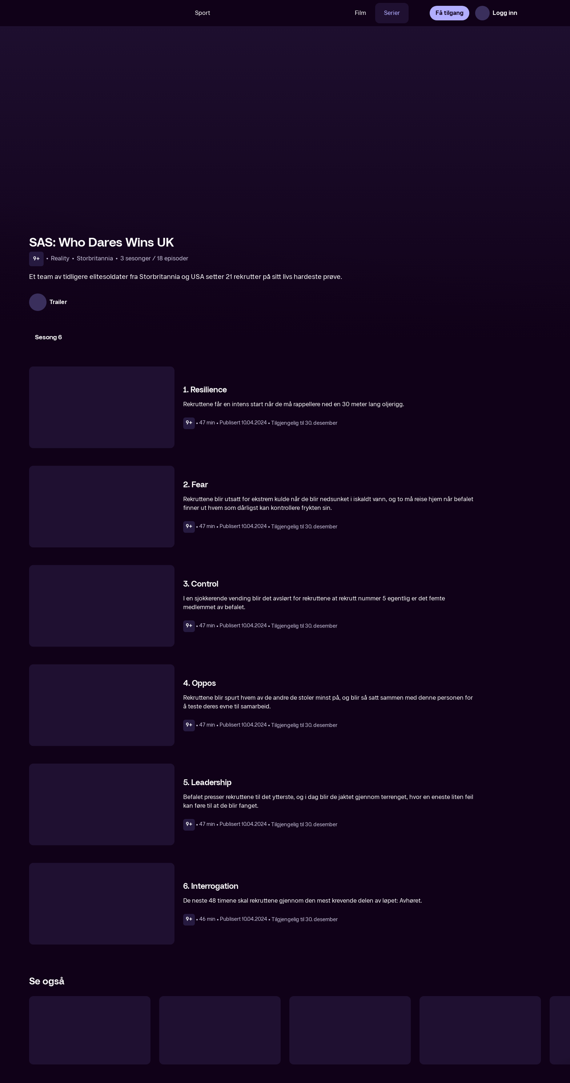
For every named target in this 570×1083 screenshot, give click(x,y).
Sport (202, 12)
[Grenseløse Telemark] (480, 1030)
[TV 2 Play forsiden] (83, 13)
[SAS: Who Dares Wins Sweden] (220, 1030)
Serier (392, 12)
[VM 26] (282, 13)
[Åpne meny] (531, 13)
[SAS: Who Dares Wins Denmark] (89, 1030)
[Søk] (175, 13)
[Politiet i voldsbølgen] (350, 1030)
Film (360, 12)
